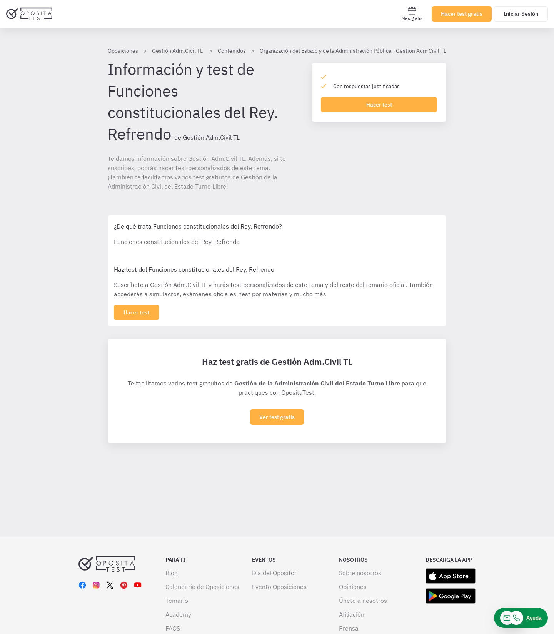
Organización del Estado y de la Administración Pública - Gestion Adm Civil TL (353, 50)
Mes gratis (411, 13)
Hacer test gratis (461, 13)
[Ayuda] (521, 618)
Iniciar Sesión (521, 13)
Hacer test (379, 104)
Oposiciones (123, 50)
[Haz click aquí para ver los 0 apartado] (136, 312)
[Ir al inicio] (29, 14)
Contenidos (232, 50)
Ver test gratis (277, 417)
